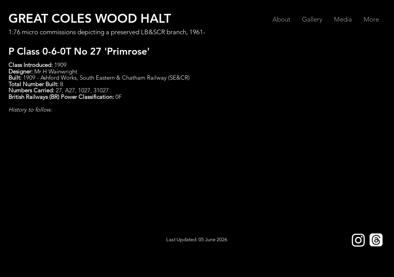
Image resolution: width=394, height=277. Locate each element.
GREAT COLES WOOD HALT (89, 18)
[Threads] (376, 240)
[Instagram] (358, 240)
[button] (281, 19)
